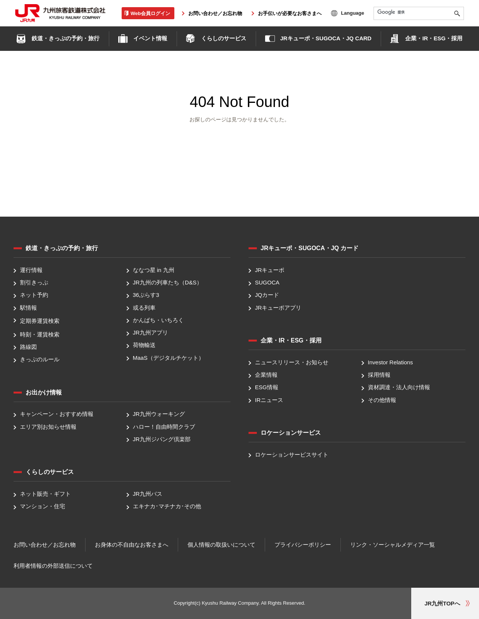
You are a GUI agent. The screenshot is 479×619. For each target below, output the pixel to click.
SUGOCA (267, 282)
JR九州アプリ (150, 332)
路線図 (28, 347)
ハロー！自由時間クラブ (164, 426)
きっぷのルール (39, 359)
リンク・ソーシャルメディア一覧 (392, 544)
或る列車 (144, 307)
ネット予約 (34, 295)
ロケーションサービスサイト (291, 454)
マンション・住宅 (42, 506)
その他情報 (382, 400)
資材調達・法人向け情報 (399, 387)
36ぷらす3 (146, 295)
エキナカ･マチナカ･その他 (167, 506)
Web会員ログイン (150, 13)
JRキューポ (269, 270)
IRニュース (269, 400)
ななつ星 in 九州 (153, 270)
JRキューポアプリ (278, 307)
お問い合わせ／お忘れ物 (215, 13)
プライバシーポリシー (303, 544)
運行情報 (31, 270)
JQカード (267, 295)
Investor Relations (390, 362)
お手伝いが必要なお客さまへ (290, 13)
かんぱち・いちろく (158, 320)
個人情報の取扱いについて (221, 544)
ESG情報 (266, 387)
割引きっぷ (34, 282)
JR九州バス (147, 494)
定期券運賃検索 (39, 321)
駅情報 (28, 307)
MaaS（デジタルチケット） (168, 358)
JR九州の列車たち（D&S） (167, 282)
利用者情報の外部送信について (53, 565)
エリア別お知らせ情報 (48, 426)
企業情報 (266, 374)
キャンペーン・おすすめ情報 (56, 414)
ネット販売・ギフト (45, 494)
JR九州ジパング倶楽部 (162, 439)
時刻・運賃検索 (39, 334)
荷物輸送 (144, 345)
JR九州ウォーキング (159, 414)
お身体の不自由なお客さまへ (131, 544)
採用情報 (379, 374)
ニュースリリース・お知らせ (291, 362)
